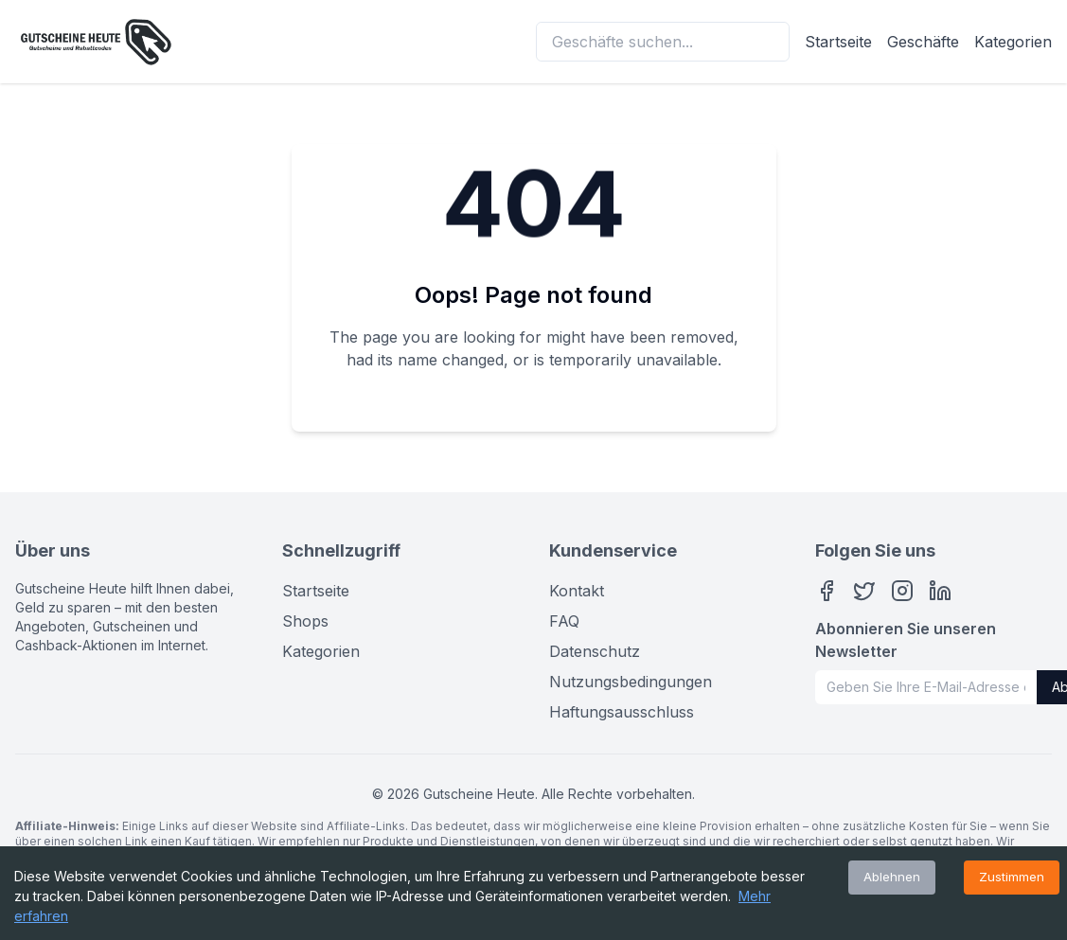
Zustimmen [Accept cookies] (1011, 876)
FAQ (564, 621)
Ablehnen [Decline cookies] (891, 876)
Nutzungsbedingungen (630, 681)
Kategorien (1013, 41)
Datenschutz (594, 651)
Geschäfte (923, 41)
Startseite (838, 41)
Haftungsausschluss (621, 711)
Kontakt (576, 590)
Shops (305, 621)
